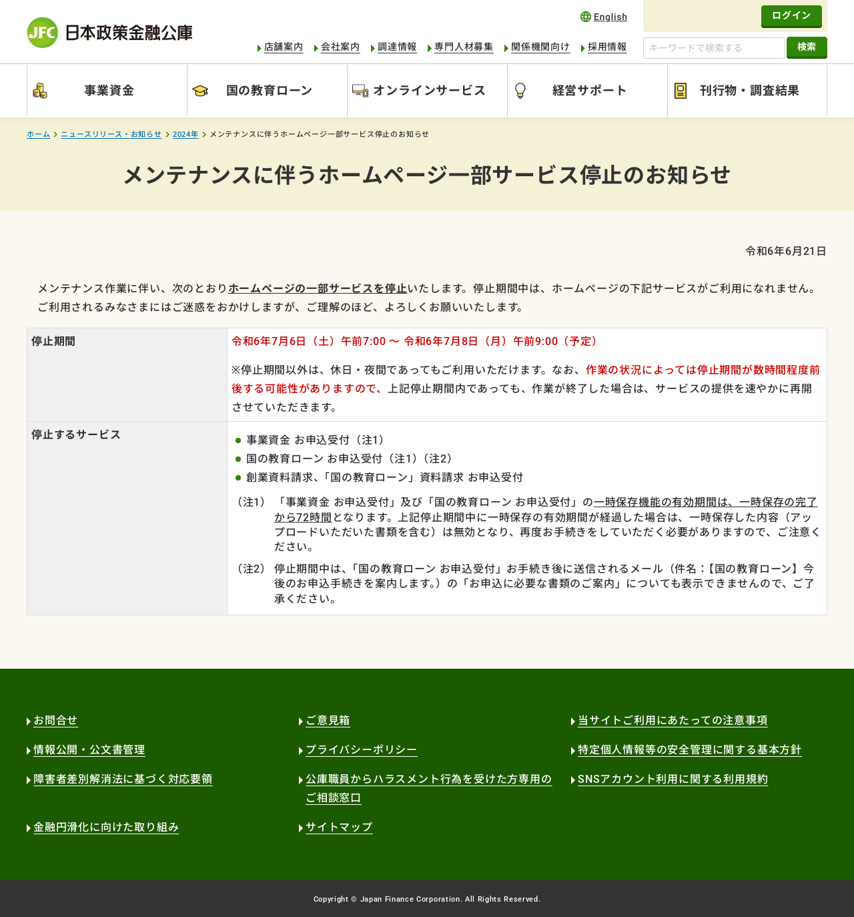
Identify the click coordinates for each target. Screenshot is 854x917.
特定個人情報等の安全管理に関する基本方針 (690, 749)
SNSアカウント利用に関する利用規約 (673, 779)
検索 (807, 46)
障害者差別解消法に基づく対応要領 (123, 779)
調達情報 (397, 46)
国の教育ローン (270, 90)
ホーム (38, 134)
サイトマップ (339, 827)
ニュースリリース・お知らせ (111, 134)
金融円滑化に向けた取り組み (106, 827)
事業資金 (109, 90)
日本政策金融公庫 (109, 32)
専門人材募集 (464, 46)
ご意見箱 (328, 720)
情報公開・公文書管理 (89, 749)
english (603, 16)
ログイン (791, 15)
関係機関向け (540, 46)
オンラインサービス (429, 90)
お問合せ (55, 720)
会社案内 (340, 46)
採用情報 (607, 46)
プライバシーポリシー (362, 749)
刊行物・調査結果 (750, 90)
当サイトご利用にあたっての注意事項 (673, 720)
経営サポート (590, 90)
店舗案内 (284, 46)
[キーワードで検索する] (714, 48)
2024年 (186, 134)
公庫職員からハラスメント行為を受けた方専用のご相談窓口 (429, 788)
